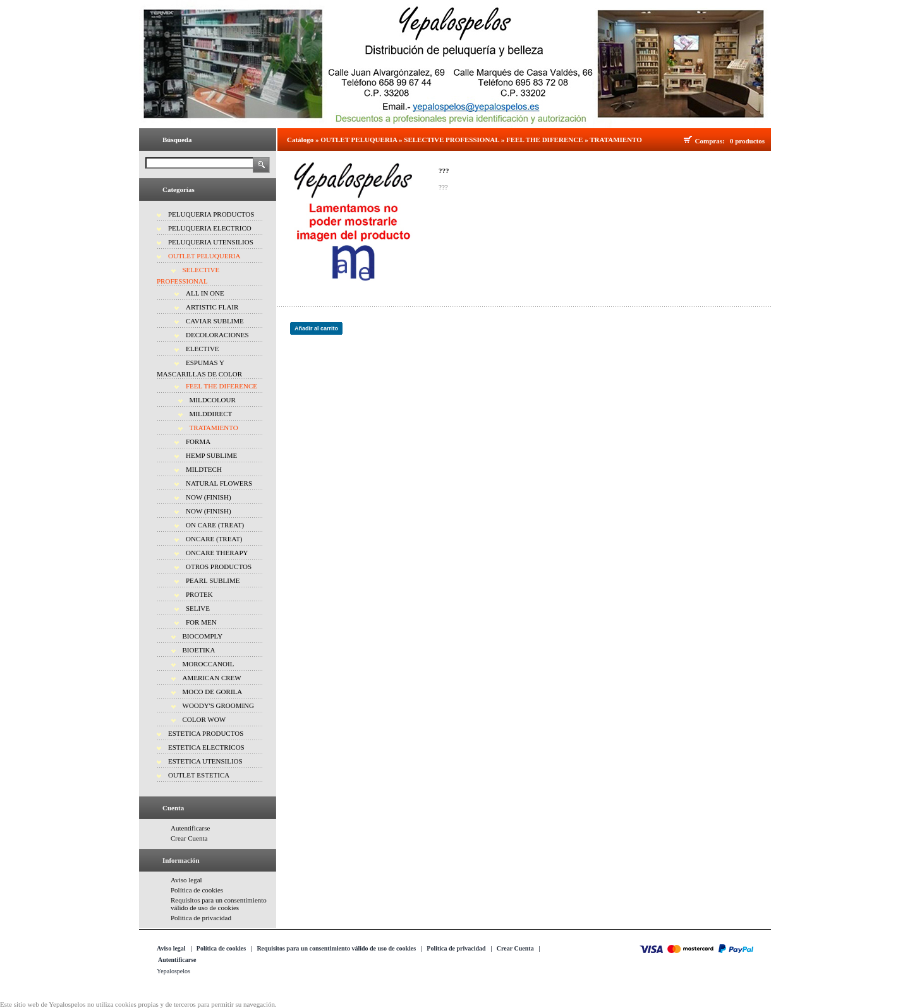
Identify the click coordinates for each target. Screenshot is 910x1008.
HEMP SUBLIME (211, 455)
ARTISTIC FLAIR (212, 307)
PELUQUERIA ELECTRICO (210, 228)
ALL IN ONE (205, 293)
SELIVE (198, 608)
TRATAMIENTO (214, 427)
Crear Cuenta (189, 838)
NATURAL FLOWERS (219, 483)
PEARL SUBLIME (213, 580)
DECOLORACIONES (217, 335)
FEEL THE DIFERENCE (221, 386)
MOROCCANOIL (208, 664)
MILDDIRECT (211, 413)
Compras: (712, 141)
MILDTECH (204, 469)
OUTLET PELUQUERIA (204, 256)
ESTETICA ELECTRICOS (206, 747)
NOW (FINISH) (208, 497)
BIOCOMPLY (203, 636)
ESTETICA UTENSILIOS (205, 761)
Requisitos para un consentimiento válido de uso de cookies (219, 903)
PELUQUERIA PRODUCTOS (211, 214)
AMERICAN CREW (212, 677)
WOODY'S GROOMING (219, 705)
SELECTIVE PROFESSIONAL (451, 139)
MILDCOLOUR (213, 400)
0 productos (747, 141)
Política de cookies (197, 890)
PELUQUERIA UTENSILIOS (210, 242)
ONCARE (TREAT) (214, 539)
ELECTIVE (202, 348)
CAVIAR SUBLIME (215, 321)
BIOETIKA (199, 650)
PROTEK (199, 594)
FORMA (198, 441)
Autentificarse (190, 828)
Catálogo (300, 139)
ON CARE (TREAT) (215, 525)
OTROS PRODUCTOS (219, 566)
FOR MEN (201, 622)
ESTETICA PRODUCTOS (205, 733)
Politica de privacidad (201, 917)
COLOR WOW (204, 719)
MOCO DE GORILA (213, 691)
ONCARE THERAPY (217, 552)
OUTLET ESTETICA (198, 775)
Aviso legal (186, 880)
